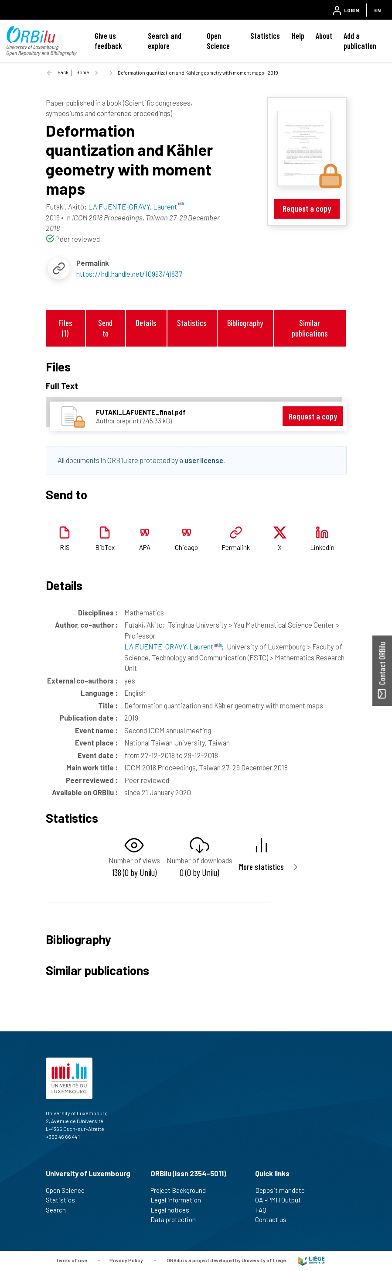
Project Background (181, 1190)
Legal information (179, 1200)
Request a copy (307, 208)
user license (203, 460)
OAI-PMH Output (281, 1200)
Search (59, 1210)
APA (144, 547)
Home (82, 72)
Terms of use (71, 1260)
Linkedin (322, 547)
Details (146, 323)
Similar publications (310, 328)
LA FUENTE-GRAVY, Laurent (173, 646)
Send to (105, 328)
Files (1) (65, 328)
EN (377, 10)
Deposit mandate (283, 1190)
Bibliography (245, 323)
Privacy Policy (126, 1260)
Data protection (176, 1219)
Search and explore (164, 41)
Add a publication (360, 41)
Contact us (274, 1219)
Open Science (218, 41)
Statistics (265, 36)
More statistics (261, 867)
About (324, 36)
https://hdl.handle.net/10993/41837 (129, 273)
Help (298, 36)
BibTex (105, 547)
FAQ (264, 1210)
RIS (65, 547)
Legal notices (173, 1210)
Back (63, 72)
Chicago (186, 547)
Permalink (236, 547)
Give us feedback (108, 41)
